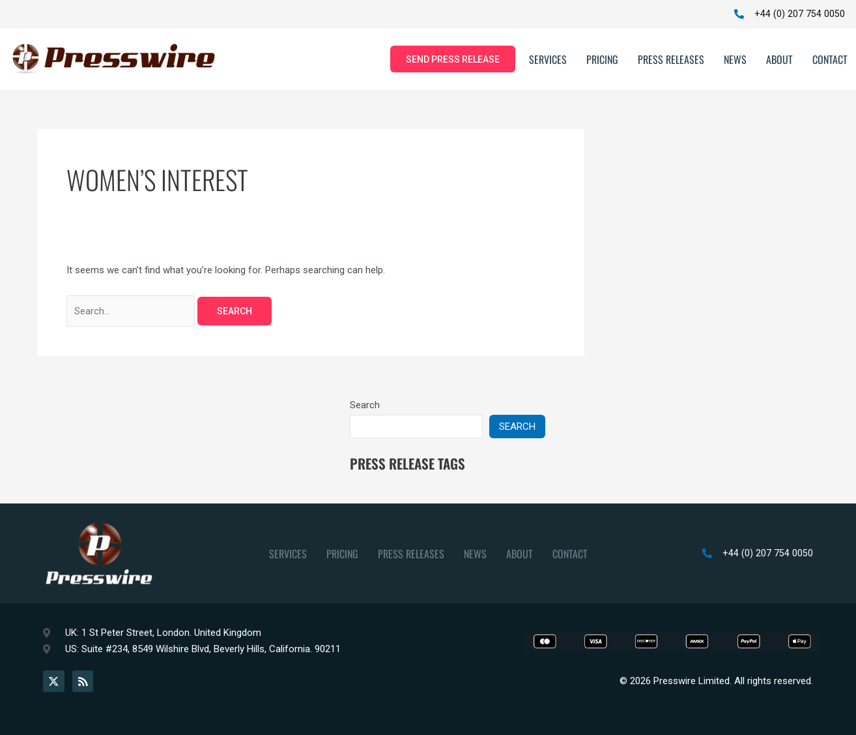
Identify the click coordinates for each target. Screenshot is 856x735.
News (735, 60)
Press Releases (671, 60)
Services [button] (548, 60)
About (779, 60)
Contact (830, 60)
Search (365, 406)
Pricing (602, 60)
